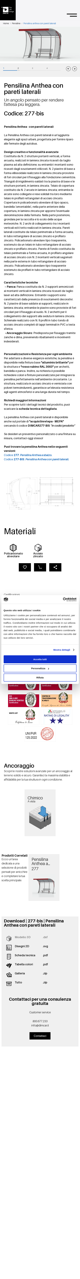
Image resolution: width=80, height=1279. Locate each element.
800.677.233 (40, 1021)
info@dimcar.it (40, 1025)
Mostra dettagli (61, 649)
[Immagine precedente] (68, 68)
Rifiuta (40, 677)
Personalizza (40, 668)
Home (6, 23)
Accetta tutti (40, 659)
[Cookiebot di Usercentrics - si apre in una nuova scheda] (62, 599)
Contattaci (40, 1035)
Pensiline (16, 23)
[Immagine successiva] (74, 68)
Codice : (28, 455)
